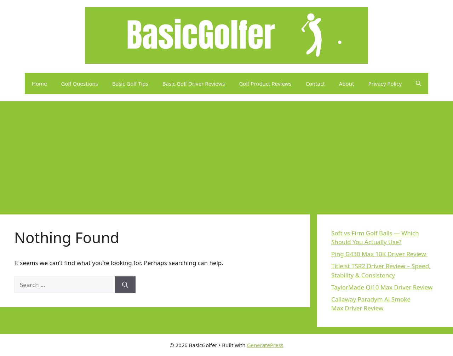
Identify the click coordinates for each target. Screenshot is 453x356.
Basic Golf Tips (130, 83)
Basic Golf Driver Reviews (193, 83)
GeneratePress (265, 345)
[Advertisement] (226, 154)
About (346, 83)
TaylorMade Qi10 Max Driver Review (381, 287)
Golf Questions (79, 83)
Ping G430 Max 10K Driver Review (379, 254)
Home (39, 83)
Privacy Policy (385, 83)
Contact (315, 83)
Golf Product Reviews (265, 83)
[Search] (125, 284)
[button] (418, 83)
